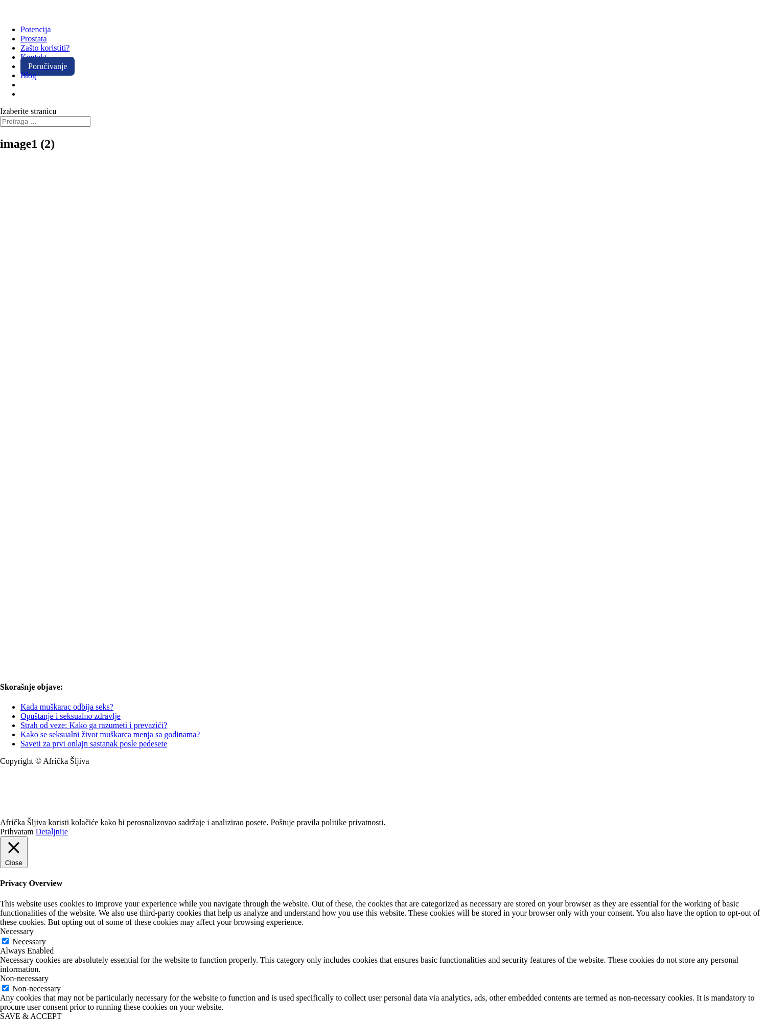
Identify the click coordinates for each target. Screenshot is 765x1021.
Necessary (29, 941)
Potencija (35, 29)
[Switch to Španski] (25, 93)
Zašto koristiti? (44, 47)
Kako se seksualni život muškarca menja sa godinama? (110, 734)
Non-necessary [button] (24, 978)
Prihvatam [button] (17, 831)
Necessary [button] (17, 931)
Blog (28, 75)
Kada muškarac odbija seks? (66, 706)
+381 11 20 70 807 (30, 795)
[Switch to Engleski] (25, 84)
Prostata (33, 38)
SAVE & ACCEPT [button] (31, 1016)
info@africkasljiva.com (38, 778)
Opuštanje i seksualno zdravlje (70, 716)
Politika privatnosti (31, 813)
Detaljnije (52, 831)
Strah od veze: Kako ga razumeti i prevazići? (93, 725)
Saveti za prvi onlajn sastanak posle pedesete (93, 743)
